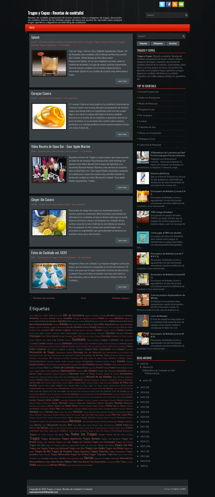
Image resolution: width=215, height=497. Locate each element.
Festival (120, 364)
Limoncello (64, 400)
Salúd (125, 425)
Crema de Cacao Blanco (38, 346)
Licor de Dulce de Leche (86, 391)
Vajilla (68, 458)
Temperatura (128, 431)
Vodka (75, 151)
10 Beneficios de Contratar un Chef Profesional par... (158, 372)
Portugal (100, 417)
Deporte (69, 352)
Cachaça (45, 330)
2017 (46, 315)
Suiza (76, 431)
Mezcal (130, 406)
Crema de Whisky (119, 346)
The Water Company (45, 434)
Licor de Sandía (55, 397)
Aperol (126, 318)
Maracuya (81, 403)
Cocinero (68, 340)
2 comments (64, 45)
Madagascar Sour (147, 138)
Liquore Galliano (76, 400)
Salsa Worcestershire (107, 425)
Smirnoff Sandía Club (149, 91)
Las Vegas (98, 385)
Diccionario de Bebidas (92, 355)
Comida (42, 343)
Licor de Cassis (41, 391)
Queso (58, 421)
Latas (105, 385)
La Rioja (83, 385)
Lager (90, 385)
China (92, 336)
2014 (31, 315)
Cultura (62, 349)
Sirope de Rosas (114, 428)
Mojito (84, 408)
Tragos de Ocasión (109, 42)
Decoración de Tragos (48, 257)
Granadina (121, 370)
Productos (121, 417)
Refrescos (104, 421)
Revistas (63, 425)
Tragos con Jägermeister (70, 445)
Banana (120, 321)
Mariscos (32, 406)
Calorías (82, 330)
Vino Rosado (110, 462)
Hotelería (32, 380)
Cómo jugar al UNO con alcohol (166, 232)
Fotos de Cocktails (67, 257)
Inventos (129, 380)
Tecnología (117, 430)
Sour (46, 430)
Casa (36, 333)
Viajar (47, 462)
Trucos (120, 454)
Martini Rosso (71, 405)
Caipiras (67, 330)
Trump (130, 454)
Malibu (38, 403)
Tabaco (106, 431)
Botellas (70, 327)
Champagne (35, 336)
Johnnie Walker (93, 383)
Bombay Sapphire (50, 327)
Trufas (125, 454)
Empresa (71, 361)
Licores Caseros (55, 98)
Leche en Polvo (47, 388)
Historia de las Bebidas (99, 376)
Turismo (32, 458)
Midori (52, 408)
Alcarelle (103, 315)
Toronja (123, 434)
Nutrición (117, 412)
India (70, 380)
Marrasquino (42, 406)
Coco (89, 340)
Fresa (85, 367)
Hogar (115, 377)
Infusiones (87, 380)
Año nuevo (109, 318)
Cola (121, 340)
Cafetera (58, 330)
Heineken (99, 374)
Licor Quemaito (96, 397)
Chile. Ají (85, 336)
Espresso (129, 361)
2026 (142, 363)
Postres (106, 417)
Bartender (48, 324)
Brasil (99, 327)
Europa (82, 364)
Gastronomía (68, 370)
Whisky (62, 464)
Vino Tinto (121, 461)
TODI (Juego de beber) (162, 212)
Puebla (41, 421)
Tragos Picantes (44, 454)
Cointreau (113, 340)
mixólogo (77, 409)
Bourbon (78, 327)
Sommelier (34, 430)
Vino (75, 461)
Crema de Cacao (125, 343)
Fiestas (40, 367)
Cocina (60, 340)
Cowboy (143, 121)
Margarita (109, 403)
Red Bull (85, 421)
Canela (120, 330)
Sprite (56, 431)
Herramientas (126, 373)
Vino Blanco (84, 461)
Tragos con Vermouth (58, 448)
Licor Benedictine (61, 388)
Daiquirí (121, 349)
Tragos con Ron (124, 445)
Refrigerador (112, 421)
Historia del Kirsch (160, 173)
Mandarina (46, 403)
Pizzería (51, 417)
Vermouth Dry (126, 458)
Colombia (33, 343)
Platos (71, 417)
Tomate (101, 434)
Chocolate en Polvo (118, 336)
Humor (47, 380)
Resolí (44, 425)
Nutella (111, 412)
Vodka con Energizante (149, 97)
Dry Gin (83, 358)
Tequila (32, 434)
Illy (67, 380)
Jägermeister (57, 383)
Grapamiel (47, 374)
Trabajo (130, 434)
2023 (55, 315)
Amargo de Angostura (81, 318)
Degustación (60, 352)
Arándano (53, 321)
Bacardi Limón (97, 321)
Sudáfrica (63, 430)
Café (52, 330)
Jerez (83, 382)
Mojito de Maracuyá (148, 103)
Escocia (113, 361)
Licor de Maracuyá (86, 394)
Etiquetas (74, 364)
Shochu (82, 428)
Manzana (63, 403)
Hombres (121, 377)
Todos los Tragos (85, 42)
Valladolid (74, 458)
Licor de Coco (71, 391)
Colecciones (128, 340)
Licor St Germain (109, 397)
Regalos (121, 421)
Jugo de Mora (43, 385)
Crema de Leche (67, 346)
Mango (55, 403)
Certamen (101, 333)
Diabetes (77, 355)
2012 (142, 451)
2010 (142, 461)
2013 (142, 446)
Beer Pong (73, 324)
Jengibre (77, 383)
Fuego (36, 371)
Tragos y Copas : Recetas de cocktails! (55, 13)
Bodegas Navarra (36, 327)
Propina (130, 417)
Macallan (112, 400)
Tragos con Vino (76, 448)
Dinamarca (114, 355)
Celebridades (71, 333)
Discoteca (32, 358)
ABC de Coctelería (73, 315)
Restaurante (52, 425)
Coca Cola (51, 340)
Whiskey (54, 465)
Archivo (173, 43)
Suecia (71, 431)
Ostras (31, 415)
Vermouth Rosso (37, 461)
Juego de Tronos (105, 383)
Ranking (65, 421)
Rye (79, 425)
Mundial (122, 409)
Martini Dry (59, 406)
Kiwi (77, 385)
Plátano (64, 417)
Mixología (69, 409)
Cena (87, 333)
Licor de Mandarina (54, 394)
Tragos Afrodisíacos (51, 438)
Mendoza (101, 406)
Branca (86, 327)
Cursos (114, 349)
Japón (70, 382)
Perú (92, 414)
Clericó (38, 340)
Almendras (44, 318)
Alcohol (110, 315)
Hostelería (129, 377)
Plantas (58, 417)
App (131, 318)
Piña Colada (122, 414)
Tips (67, 434)
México (123, 406)
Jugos (52, 385)
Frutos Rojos (121, 367)
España (121, 361)
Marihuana (128, 403)
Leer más (122, 81)
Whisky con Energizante (150, 133)
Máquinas (72, 403)
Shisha (76, 428)
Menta (109, 405)
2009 (142, 466)
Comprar (49, 343)
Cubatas (55, 349)
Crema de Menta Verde (103, 346)
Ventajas (106, 458)
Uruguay (45, 458)
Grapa (39, 373)
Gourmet (112, 371)
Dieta (106, 355)
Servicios (69, 428)
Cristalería (41, 349)
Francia (78, 367)
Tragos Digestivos (81, 451)
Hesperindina (34, 377)
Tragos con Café (63, 442)
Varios (88, 457)
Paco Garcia (47, 415)
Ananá (51, 42)
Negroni (57, 412)
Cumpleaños (70, 349)
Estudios (67, 364)
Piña (66, 42)
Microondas (44, 409)
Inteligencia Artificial (116, 380)
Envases (106, 361)
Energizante (87, 361)
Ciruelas (130, 336)
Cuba (49, 349)
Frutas (106, 367)
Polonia (77, 417)
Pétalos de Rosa (105, 415)
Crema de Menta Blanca (84, 346)
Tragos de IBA (43, 451)
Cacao (38, 330)
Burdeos (32, 330)
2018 (51, 315)
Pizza (45, 417)
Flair (46, 367)
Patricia (62, 415)
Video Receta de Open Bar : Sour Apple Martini (60, 146)
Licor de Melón (119, 394)
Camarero (89, 330)
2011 (142, 456)
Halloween (74, 373)
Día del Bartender (92, 352)
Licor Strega (120, 397)
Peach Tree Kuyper (73, 415)
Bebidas (63, 324)
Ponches (92, 417)
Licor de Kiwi (41, 394)
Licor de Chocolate (57, 391)
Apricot (32, 321)
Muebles (107, 409)
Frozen (99, 367)
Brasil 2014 (107, 327)
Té (110, 431)
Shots (87, 428)
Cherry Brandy (52, 336)
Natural (42, 412)
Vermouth (115, 458)
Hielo (56, 377)
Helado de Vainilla (111, 374)
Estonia (47, 364)
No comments (71, 98)
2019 (142, 416)
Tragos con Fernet (124, 442)
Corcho (75, 343)
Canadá (106, 330)
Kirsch (71, 385)
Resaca (38, 425)
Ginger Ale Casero (42, 199)
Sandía (57, 428)
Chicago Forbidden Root (68, 336)
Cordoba (81, 343)
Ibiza (58, 380)
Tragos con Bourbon (110, 439)
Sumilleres (84, 431)
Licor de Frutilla (119, 391)
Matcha (82, 406)
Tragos (97, 42)
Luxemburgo (103, 400)
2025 (142, 387)
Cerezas (93, 333)
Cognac (104, 340)
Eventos (90, 364)
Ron (70, 424)
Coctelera (96, 340)
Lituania (87, 400)
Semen (63, 428)
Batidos (56, 324)
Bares (32, 324)
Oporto (129, 412)
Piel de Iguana (145, 115)
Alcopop (118, 315)
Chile (79, 336)
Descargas (78, 352)
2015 (36, 315)
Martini (50, 406)
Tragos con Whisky (114, 448)
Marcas (101, 403)
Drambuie (75, 358)
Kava (66, 385)
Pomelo (84, 417)
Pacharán (38, 415)
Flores (50, 368)
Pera (87, 415)
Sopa (41, 431)
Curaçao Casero (41, 93)
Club (44, 340)
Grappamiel (63, 374)
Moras (101, 409)
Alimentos (34, 318)
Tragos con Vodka (95, 448)
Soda (130, 427)
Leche (123, 385)
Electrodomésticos (37, 361)
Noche (70, 412)
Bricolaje (116, 327)
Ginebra (92, 370)
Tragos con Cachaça (46, 442)
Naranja (33, 411)
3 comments (86, 151)
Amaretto (43, 42)
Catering (56, 333)
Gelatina (80, 371)
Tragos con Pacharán (88, 445)
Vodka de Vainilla (43, 465)
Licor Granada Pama (82, 397)
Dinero (121, 355)
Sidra (92, 428)
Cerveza (110, 333)
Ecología (129, 358)
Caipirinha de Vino (147, 127)
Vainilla (62, 458)
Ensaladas (98, 361)
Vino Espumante (97, 461)
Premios (113, 417)
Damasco (129, 349)
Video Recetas (57, 151)
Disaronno (129, 355)
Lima (48, 151)
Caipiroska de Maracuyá (150, 144)
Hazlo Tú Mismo (87, 373)
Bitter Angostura (107, 324)
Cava (62, 333)
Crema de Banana (111, 343)
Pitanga (32, 417)
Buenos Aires (127, 327)
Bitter (96, 324)
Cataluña (48, 333)
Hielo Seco (63, 377)
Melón (95, 406)
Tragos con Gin (37, 445)
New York (64, 412)
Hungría (53, 380)
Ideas (63, 380)
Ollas (124, 412)
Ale (122, 315)
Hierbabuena (73, 377)
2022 (142, 402)
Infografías (78, 379)
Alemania (129, 315)
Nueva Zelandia (89, 412)
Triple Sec (112, 454)
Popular (143, 43)
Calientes (75, 330)
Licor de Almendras (77, 388)
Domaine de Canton (61, 358)
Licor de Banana (105, 388)
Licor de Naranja (41, 397)
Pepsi (83, 415)
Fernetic (114, 364)
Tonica (109, 434)
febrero (146, 367)
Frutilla (112, 367)
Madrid (120, 400)
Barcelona (128, 321)
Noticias (77, 411)
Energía (78, 361)
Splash (35, 37)
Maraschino (92, 403)
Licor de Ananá (91, 388)
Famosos (100, 364)
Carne (31, 333)
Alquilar (59, 318)
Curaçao (43, 98)
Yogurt (69, 465)
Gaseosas (55, 371)
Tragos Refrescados (60, 454)
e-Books (121, 358)
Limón (55, 400)
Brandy (93, 327)
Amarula (94, 318)
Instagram (104, 380)
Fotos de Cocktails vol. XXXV (49, 252)
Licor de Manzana (71, 394)
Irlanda (32, 382)
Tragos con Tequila (38, 448)
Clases (31, 340)
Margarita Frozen (147, 109)
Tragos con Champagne (103, 442)
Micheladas (34, 408)
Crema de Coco (53, 346)
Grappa (55, 374)
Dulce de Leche (95, 358)
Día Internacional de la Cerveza (115, 352)
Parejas (56, 415)
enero (145, 380)
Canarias (113, 330)
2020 (142, 412)
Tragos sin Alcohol (79, 454)
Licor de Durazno (103, 391)
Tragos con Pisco (106, 445)
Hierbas (82, 377)
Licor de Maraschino (104, 394)
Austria (82, 321)
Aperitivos (119, 318)
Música (129, 408)
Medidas (89, 406)
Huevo (40, 379)
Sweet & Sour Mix (96, 431)
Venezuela (98, 458)
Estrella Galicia (56, 364)
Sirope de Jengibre (101, 428)
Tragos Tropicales (48, 45)
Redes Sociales (94, 421)
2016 (41, 315)
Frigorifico (92, 368)
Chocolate (106, 336)
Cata (41, 333)
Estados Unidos (36, 364)
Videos (68, 151)
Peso (96, 415)
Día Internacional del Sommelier (60, 355)
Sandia (51, 428)
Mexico (116, 406)
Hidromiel (43, 377)
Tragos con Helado (53, 445)
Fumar (42, 371)
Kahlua (59, 385)
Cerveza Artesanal (124, 333)
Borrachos (62, 327)
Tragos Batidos (91, 438)
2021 (142, 407)
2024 (60, 315)
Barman (39, 324)
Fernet (107, 364)
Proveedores (33, 421)
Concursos (57, 343)
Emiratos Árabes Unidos (57, 361)
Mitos (63, 409)
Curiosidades (105, 349)
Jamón (64, 383)
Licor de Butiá (119, 388)
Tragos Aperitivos (72, 438)
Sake (84, 425)
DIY (50, 358)
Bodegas (129, 324)
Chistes (97, 336)
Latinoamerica (114, 385)
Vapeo (81, 458)
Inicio (31, 27)
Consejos (67, 343)
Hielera (51, 377)
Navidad (49, 411)
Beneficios (88, 324)
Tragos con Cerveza (81, 442)
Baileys (112, 321)
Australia (74, 321)
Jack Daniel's (46, 383)
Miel (58, 408)
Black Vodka (119, 324)
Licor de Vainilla (67, 397)
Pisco (130, 414)
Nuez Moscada (101, 412)
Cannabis (128, 330)
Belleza (80, 324)
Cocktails (59, 42)
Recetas (73, 42)
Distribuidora (43, 358)
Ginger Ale (44, 204)
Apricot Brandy (41, 321)
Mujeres (114, 408)
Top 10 (116, 434)
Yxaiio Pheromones (79, 465)
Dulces (105, 358)
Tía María (59, 434)
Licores (129, 396)
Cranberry (99, 343)
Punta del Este (50, 421)
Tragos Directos (99, 451)
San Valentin (42, 427)
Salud (119, 424)
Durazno (112, 358)
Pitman (39, 417)
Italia (38, 382)
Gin (85, 370)
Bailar (106, 321)
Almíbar (41, 151)
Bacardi (88, 321)
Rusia (75, 425)
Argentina (62, 321)
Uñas (39, 458)
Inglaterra (95, 380)
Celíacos (81, 333)
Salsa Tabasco (92, 425)
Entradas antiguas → (122, 298)
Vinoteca (129, 462)
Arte (69, 321)
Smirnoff (124, 428)
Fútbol (47, 371)
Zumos (90, 465)
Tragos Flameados (117, 451)
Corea (86, 343)
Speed (51, 431)
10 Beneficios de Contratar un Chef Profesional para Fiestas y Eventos (168, 154)
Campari (98, 330)
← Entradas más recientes (42, 298)
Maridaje (118, 403)
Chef (43, 336)
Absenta (88, 315)
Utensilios (53, 458)
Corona (92, 343)
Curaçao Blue (91, 349)
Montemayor (93, 409)
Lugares (95, 400)
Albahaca (95, 315)
